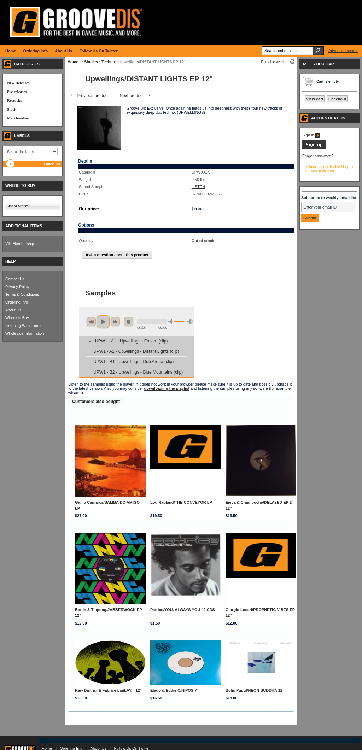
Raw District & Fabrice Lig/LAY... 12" (108, 690)
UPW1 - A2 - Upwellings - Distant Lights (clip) (136, 351)
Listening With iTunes (23, 325)
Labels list (51, 164)
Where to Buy (17, 318)
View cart (314, 99)
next (115, 322)
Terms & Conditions (22, 294)
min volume (171, 321)
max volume (190, 321)
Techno (108, 62)
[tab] (96, 402)
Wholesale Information (24, 333)
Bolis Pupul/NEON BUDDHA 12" (255, 690)
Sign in (311, 135)
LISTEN (198, 186)
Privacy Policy (17, 287)
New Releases (18, 83)
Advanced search (343, 50)
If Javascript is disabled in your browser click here (329, 169)
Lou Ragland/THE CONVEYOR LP (181, 502)
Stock (11, 109)
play (103, 322)
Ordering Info (16, 302)
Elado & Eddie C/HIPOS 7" (174, 690)
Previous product (89, 95)
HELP (10, 261)
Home (73, 62)
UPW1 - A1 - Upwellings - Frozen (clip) (131, 341)
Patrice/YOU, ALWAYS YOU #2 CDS (182, 610)
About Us (13, 310)
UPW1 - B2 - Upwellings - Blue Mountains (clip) (138, 372)
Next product (135, 95)
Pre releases (17, 91)
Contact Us (14, 279)
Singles (91, 62)
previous (91, 322)
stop (129, 322)
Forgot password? (317, 156)
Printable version (274, 62)
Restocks (14, 100)
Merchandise (18, 118)
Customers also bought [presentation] (96, 401)
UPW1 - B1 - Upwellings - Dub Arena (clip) (133, 361)
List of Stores (17, 206)
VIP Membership (19, 243)
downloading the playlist (166, 388)
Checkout (337, 99)
